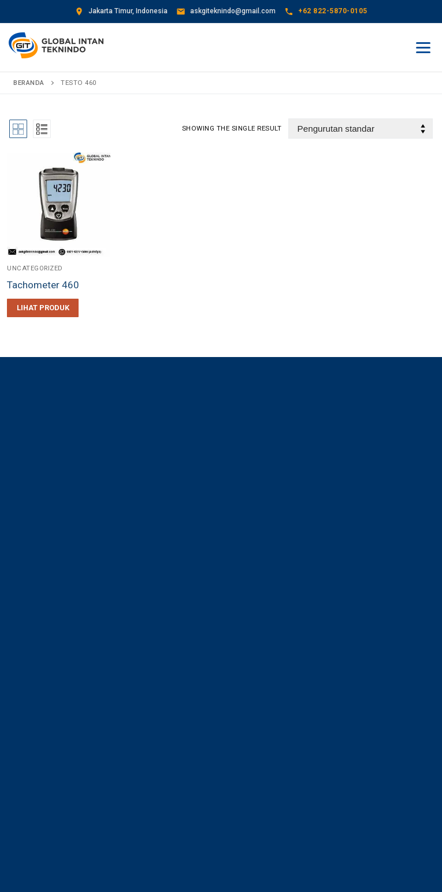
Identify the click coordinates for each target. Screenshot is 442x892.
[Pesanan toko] (360, 128)
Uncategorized (36, 267)
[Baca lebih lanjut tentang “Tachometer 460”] (43, 308)
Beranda (28, 83)
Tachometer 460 (44, 285)
